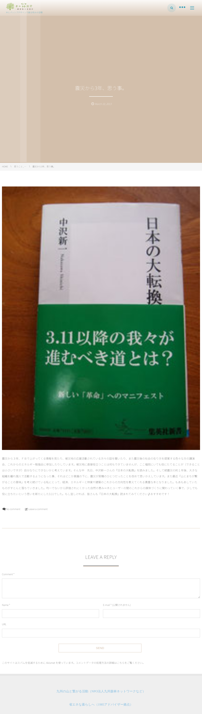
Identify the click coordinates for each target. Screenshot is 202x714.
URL (4, 624)
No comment (13, 509)
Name (5, 605)
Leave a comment (38, 509)
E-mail (106, 605)
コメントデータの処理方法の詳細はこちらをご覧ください (109, 663)
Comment (7, 574)
